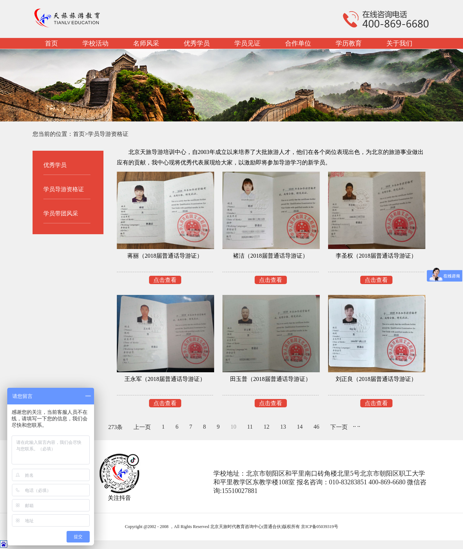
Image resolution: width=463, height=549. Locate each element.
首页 (51, 43)
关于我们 (399, 43)
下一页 (339, 427)
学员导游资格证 (108, 134)
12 (266, 427)
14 (300, 427)
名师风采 (146, 43)
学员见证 (247, 43)
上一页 (142, 427)
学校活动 (95, 43)
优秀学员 (197, 43)
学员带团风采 (60, 213)
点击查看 (165, 280)
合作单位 (298, 43)
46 (316, 427)
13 (283, 427)
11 (249, 427)
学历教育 (349, 43)
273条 (115, 427)
